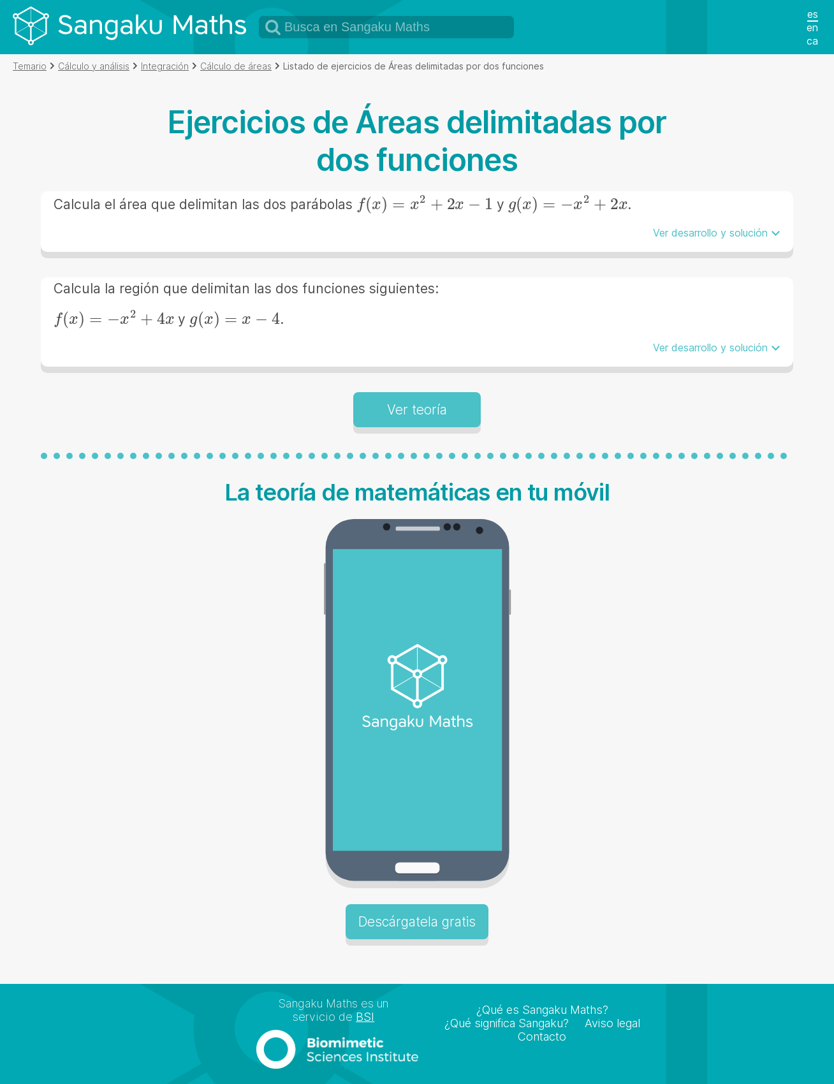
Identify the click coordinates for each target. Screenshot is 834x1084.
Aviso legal (612, 1023)
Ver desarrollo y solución (710, 232)
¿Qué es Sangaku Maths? (542, 1009)
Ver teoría (417, 410)
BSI (365, 1016)
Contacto (542, 1036)
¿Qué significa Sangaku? (506, 1023)
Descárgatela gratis (417, 922)
